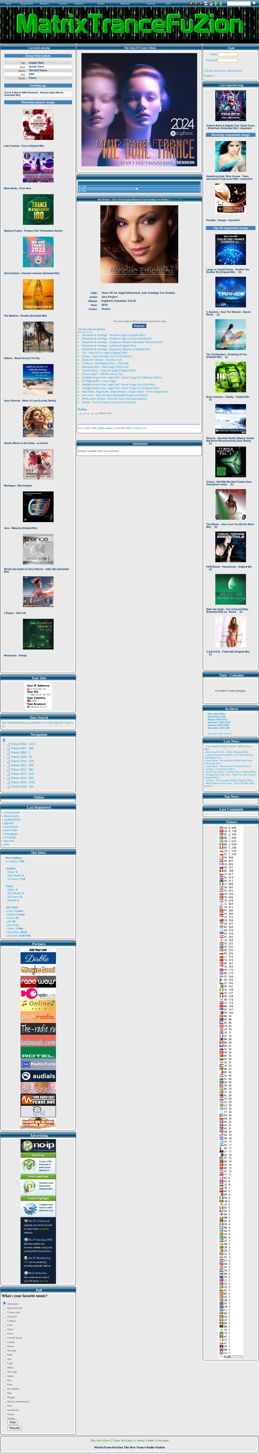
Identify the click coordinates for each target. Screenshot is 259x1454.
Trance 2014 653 (22, 778)
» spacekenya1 (10, 826)
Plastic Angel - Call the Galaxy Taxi (102, 374)
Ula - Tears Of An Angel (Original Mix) (104, 352)
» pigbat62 (8, 823)
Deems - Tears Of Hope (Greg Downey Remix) (109, 402)
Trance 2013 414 (22, 773)
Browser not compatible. (38, 361)
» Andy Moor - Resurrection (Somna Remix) (227, 766)
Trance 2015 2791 (23, 782)
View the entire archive (220, 733)
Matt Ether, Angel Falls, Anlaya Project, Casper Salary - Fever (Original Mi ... (126, 391)
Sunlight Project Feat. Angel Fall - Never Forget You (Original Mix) (120, 388)
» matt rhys (8, 840)
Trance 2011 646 (22, 765)
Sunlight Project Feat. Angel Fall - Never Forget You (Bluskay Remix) (122, 377)
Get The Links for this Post (91, 329)
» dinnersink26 (10, 816)
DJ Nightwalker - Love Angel (99, 381)
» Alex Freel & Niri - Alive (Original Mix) (226, 751)
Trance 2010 (176, 199)
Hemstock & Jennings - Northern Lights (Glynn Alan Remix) (117, 338)
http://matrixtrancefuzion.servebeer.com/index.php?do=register (37, 722)
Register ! (209, 75)
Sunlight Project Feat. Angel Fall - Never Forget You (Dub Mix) (118, 384)
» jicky (5, 844)
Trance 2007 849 (22, 748)
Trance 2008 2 (20, 752)
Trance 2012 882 (22, 769)
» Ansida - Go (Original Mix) (219, 768)
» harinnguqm (9, 833)
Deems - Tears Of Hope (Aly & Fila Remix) (107, 356)
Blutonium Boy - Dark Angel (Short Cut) (105, 367)
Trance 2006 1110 (23, 744)
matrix (13, 861)
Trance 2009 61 (21, 756)
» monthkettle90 (11, 819)
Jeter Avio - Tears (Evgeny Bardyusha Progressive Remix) (115, 395)
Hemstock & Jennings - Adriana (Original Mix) (109, 345)
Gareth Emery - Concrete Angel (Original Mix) (109, 370)
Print (80, 428)
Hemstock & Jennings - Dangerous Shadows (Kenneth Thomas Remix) (122, 342)
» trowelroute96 (11, 812)
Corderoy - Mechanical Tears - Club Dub (105, 363)
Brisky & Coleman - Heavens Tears (102, 359)
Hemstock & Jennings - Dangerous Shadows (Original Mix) (116, 349)
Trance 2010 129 (22, 761)
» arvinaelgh (9, 837)
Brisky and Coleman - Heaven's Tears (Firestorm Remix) (114, 398)
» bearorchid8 (9, 830)
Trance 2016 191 (22, 786)
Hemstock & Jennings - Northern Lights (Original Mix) (113, 335)
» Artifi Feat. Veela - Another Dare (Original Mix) (230, 771)
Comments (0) (139, 428)
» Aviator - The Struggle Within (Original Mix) (228, 780)
